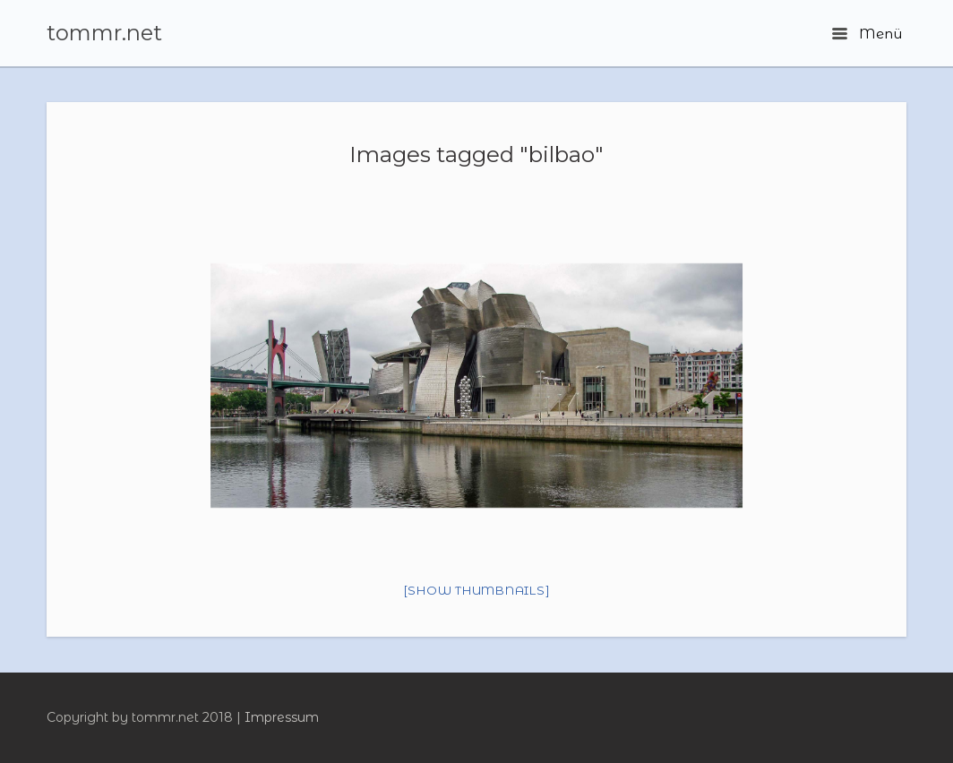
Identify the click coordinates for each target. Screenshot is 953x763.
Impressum (282, 717)
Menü (867, 33)
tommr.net (104, 33)
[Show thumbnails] (477, 590)
